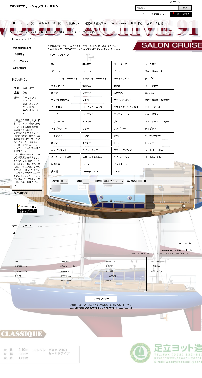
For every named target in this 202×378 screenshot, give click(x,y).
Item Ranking (65, 281)
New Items (64, 271)
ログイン (142, 14)
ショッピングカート (22, 271)
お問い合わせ (19, 67)
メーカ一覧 (64, 262)
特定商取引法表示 (22, 48)
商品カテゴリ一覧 (67, 266)
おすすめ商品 (65, 276)
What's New (110, 262)
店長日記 (109, 266)
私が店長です (21, 193)
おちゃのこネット (183, 250)
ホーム (17, 262)
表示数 (55, 181)
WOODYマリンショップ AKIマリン (34, 6)
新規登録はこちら (159, 14)
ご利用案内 (18, 54)
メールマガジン (21, 61)
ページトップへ (185, 243)
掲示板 (108, 281)
